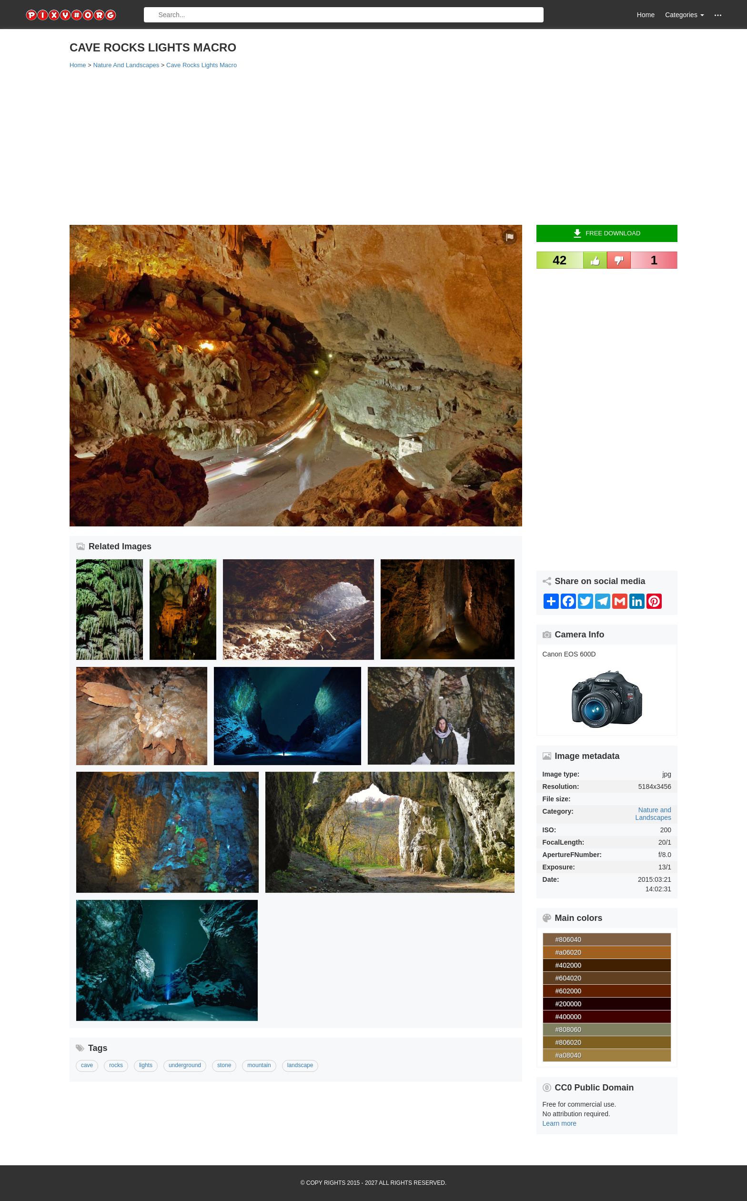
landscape (300, 1065)
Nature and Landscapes (654, 813)
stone (224, 1065)
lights (145, 1065)
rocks (116, 1065)
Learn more (560, 1123)
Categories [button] (684, 15)
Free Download (606, 233)
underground (185, 1065)
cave (87, 1065)
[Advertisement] (355, 146)
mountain (259, 1065)
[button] (718, 15)
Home (646, 15)
